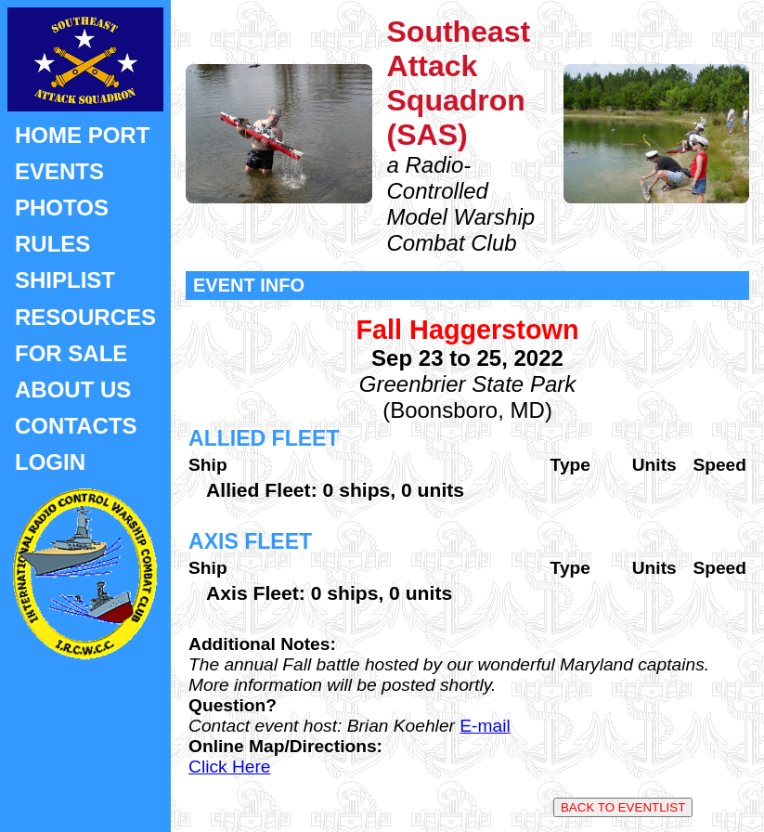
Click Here (229, 766)
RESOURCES (85, 317)
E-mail (485, 725)
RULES (52, 243)
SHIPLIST (65, 279)
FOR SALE (71, 353)
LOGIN (50, 461)
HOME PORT (82, 135)
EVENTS (59, 171)
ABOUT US (73, 389)
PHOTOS (62, 207)
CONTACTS (76, 425)
